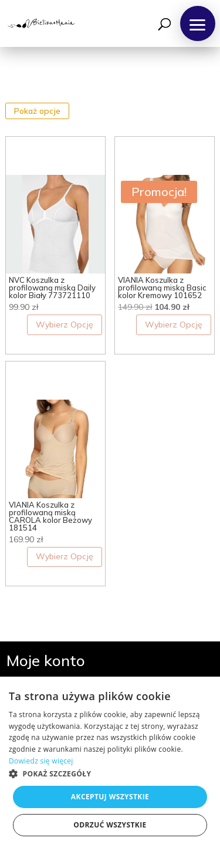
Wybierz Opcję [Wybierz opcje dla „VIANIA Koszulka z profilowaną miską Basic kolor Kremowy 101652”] (173, 324)
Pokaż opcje (37, 111)
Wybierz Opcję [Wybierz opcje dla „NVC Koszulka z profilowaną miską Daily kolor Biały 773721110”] (64, 324)
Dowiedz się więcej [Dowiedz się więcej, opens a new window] (41, 761)
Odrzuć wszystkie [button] (109, 825)
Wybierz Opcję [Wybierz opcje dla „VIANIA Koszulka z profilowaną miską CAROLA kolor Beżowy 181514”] (64, 556)
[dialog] (110, 762)
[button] (197, 23)
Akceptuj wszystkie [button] (110, 797)
